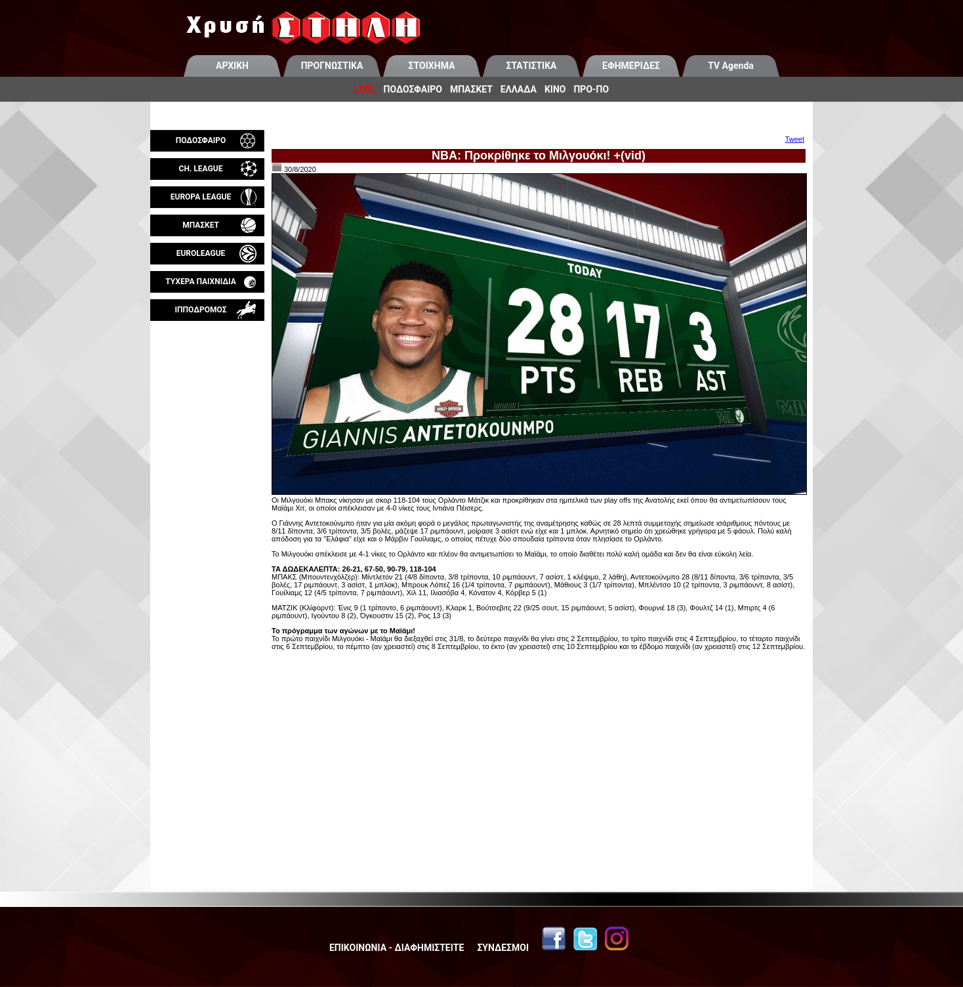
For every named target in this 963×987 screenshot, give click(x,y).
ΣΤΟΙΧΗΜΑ (432, 65)
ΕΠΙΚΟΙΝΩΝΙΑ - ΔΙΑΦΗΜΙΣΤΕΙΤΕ (396, 947)
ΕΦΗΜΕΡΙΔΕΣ (631, 65)
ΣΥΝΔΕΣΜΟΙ (503, 947)
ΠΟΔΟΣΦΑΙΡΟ (413, 89)
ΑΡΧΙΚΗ (232, 65)
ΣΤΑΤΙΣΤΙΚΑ (531, 65)
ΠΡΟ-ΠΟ (591, 89)
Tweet (794, 139)
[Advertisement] (207, 475)
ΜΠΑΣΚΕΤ (471, 89)
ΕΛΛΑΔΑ (519, 89)
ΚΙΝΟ (555, 89)
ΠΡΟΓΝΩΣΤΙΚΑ (332, 65)
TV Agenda (731, 65)
